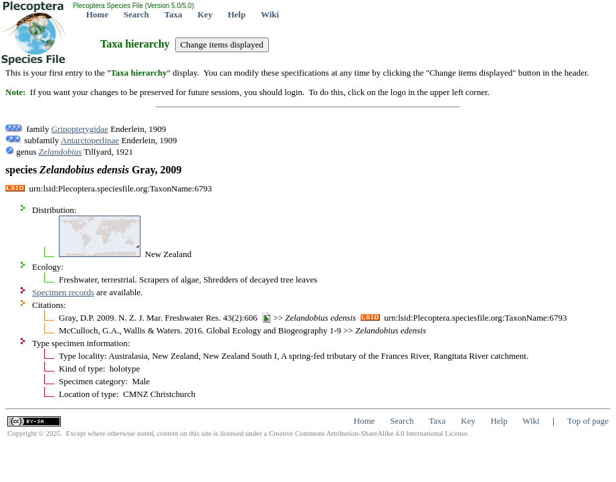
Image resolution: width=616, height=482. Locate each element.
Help (236, 14)
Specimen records (63, 292)
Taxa (174, 14)
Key (204, 14)
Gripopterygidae (80, 129)
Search (136, 14)
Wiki (270, 14)
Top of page (588, 421)
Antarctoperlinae (90, 140)
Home (97, 14)
